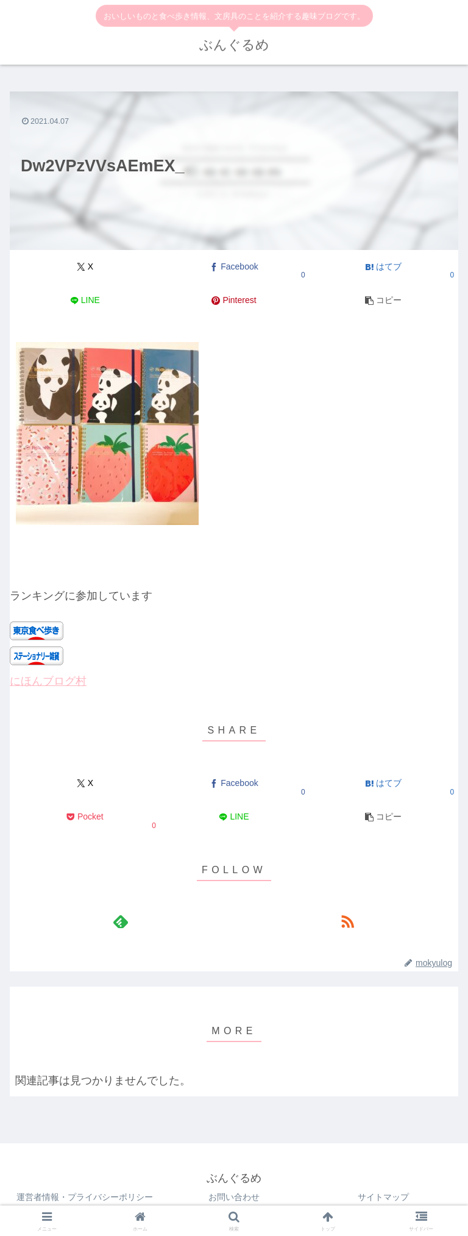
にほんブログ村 (48, 681)
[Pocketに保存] (85, 817)
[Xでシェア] (85, 266)
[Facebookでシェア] (234, 266)
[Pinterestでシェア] (234, 300)
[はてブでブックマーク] (383, 266)
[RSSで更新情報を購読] (347, 921)
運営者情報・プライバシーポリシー (84, 1197)
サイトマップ (383, 1197)
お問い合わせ (234, 1197)
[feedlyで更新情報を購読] (121, 921)
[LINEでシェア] (85, 300)
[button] (383, 300)
